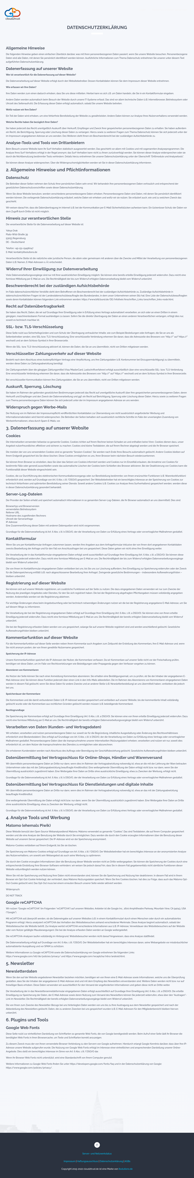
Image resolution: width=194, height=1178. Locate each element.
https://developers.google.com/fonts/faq (92, 1064)
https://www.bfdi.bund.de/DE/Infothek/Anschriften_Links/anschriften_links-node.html (127, 299)
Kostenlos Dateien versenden (169, 9)
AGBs (127, 1161)
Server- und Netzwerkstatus (97, 1153)
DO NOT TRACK (14, 895)
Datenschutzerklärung (111, 1161)
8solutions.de (126, 1169)
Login (142, 9)
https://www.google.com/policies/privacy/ (29, 1067)
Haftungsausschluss (87, 1161)
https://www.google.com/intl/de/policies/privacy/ (33, 956)
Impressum (69, 1161)
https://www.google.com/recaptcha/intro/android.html (95, 956)
